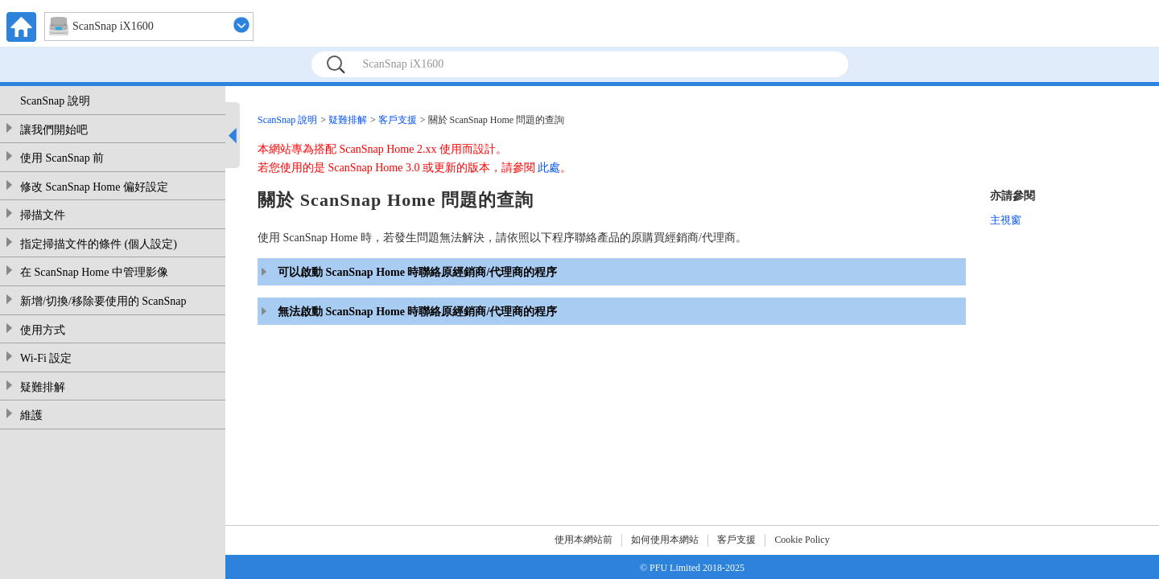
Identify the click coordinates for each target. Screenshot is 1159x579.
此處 (549, 168)
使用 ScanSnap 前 (62, 158)
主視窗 (1005, 220)
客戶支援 (397, 119)
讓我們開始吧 (54, 130)
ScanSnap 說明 (55, 101)
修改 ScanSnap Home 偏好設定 (94, 187)
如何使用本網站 (665, 539)
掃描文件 (42, 215)
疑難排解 (42, 387)
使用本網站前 (583, 539)
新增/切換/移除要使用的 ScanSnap (103, 301)
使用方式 (42, 330)
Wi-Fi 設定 (46, 358)
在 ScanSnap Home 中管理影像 (94, 272)
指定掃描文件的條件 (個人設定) (98, 244)
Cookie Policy (801, 539)
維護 (31, 415)
